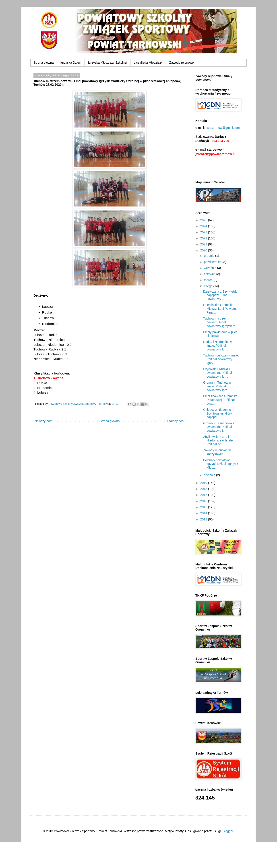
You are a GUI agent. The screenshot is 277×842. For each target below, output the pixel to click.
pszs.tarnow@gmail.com (223, 128)
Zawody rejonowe (181, 62)
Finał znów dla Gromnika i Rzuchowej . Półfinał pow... (221, 399)
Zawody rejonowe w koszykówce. (217, 452)
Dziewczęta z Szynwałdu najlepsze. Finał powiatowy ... (220, 295)
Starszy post (175, 421)
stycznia (210, 475)
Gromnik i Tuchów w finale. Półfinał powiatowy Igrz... (217, 386)
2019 (204, 483)
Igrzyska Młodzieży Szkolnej (107, 62)
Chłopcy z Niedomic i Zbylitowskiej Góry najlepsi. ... (217, 413)
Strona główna (44, 62)
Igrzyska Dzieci (70, 62)
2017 (204, 495)
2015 (204, 507)
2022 (204, 238)
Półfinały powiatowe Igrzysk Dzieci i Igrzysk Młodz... (220, 464)
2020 (204, 250)
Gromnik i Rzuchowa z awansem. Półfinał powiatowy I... (218, 427)
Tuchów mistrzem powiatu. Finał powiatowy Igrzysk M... (220, 322)
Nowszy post (43, 421)
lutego (208, 286)
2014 (204, 513)
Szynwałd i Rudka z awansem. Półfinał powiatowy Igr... (217, 372)
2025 (204, 220)
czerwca (210, 274)
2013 (204, 519)
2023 (204, 232)
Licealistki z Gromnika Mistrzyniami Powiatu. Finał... (220, 308)
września (210, 268)
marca (208, 280)
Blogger (228, 831)
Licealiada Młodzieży (148, 62)
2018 (204, 489)
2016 (204, 501)
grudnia (209, 255)
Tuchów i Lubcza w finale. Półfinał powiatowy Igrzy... (221, 359)
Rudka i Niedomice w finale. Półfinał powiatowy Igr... (218, 345)
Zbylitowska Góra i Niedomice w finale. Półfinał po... (218, 440)
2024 (204, 226)
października (213, 262)
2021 (204, 244)
